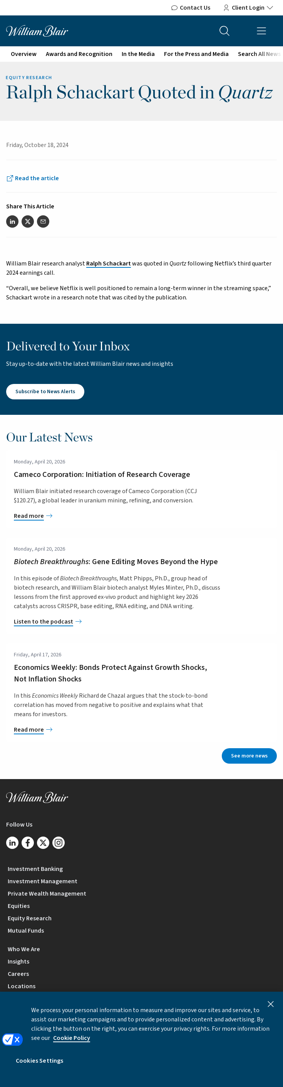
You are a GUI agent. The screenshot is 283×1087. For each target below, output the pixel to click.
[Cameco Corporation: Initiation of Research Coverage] (117, 516)
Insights (18, 961)
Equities (19, 906)
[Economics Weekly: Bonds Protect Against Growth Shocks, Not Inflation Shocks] (117, 729)
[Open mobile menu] (261, 30)
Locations (21, 986)
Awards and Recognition (79, 54)
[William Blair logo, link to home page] (37, 30)
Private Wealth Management (47, 893)
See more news (249, 756)
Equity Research (30, 918)
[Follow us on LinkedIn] (12, 843)
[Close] (270, 1010)
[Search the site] (224, 30)
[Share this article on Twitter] (28, 221)
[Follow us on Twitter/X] (43, 843)
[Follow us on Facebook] (28, 843)
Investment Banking (35, 869)
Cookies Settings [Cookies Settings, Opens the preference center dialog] (40, 1067)
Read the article (37, 178)
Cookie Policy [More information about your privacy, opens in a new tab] (71, 1044)
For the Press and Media (196, 54)
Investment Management (42, 881)
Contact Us (190, 7)
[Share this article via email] (43, 221)
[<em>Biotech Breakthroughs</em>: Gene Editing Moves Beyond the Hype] (117, 621)
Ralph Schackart (108, 263)
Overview (24, 54)
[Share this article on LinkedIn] (12, 221)
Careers (18, 974)
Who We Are (24, 949)
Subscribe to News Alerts (45, 392)
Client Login (248, 7)
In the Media (138, 54)
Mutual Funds (26, 930)
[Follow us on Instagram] (58, 843)
